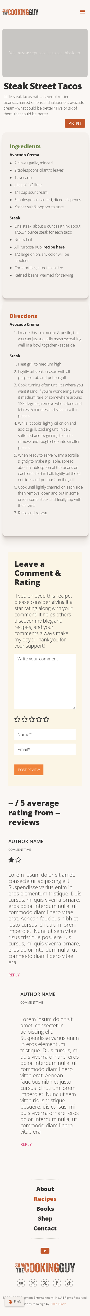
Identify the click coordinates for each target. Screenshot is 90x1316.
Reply (14, 975)
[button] (82, 12)
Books (45, 1207)
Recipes (45, 1198)
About (45, 1188)
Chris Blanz (58, 1304)
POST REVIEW (29, 769)
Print (75, 123)
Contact (45, 1227)
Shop (45, 1217)
